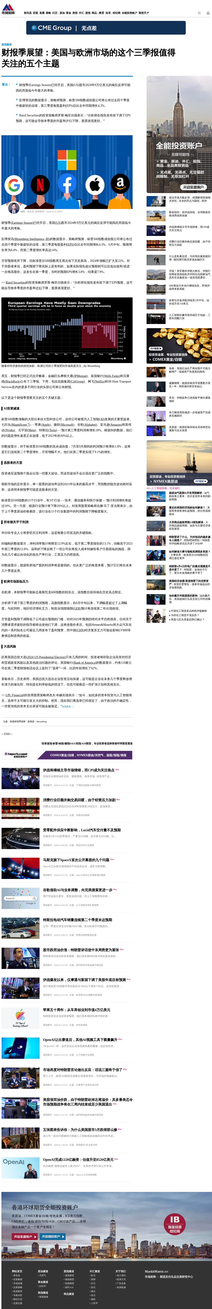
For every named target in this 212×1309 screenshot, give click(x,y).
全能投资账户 (129, 13)
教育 (101, 13)
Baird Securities (16, 282)
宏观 (35, 13)
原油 (62, 13)
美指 (75, 13)
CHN (80, 630)
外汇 (81, 13)
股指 (87, 13)
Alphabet (90, 424)
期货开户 (144, 13)
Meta (31, 430)
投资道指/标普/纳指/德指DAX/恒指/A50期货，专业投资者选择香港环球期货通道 (87, 743)
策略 (48, 13)
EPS (70, 244)
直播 (42, 13)
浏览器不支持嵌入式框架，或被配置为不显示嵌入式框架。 (179, 352)
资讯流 (28, 13)
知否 (108, 13)
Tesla (52, 430)
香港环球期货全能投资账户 (45, 1207)
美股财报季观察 (18, 721)
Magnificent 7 (20, 424)
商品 (94, 13)
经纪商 (117, 13)
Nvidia (10, 430)
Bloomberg (94, 365)
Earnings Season (22, 223)
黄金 (68, 13)
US (58, 223)
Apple (46, 424)
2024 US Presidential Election (46, 657)
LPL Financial (14, 695)
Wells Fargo (111, 376)
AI (102, 419)
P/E (39, 288)
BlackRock (12, 381)
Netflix (99, 381)
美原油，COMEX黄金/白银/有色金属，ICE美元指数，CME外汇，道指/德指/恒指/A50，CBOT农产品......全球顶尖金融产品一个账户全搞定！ (49, 1221)
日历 (54, 13)
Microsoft (67, 424)
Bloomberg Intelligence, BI (32, 239)
